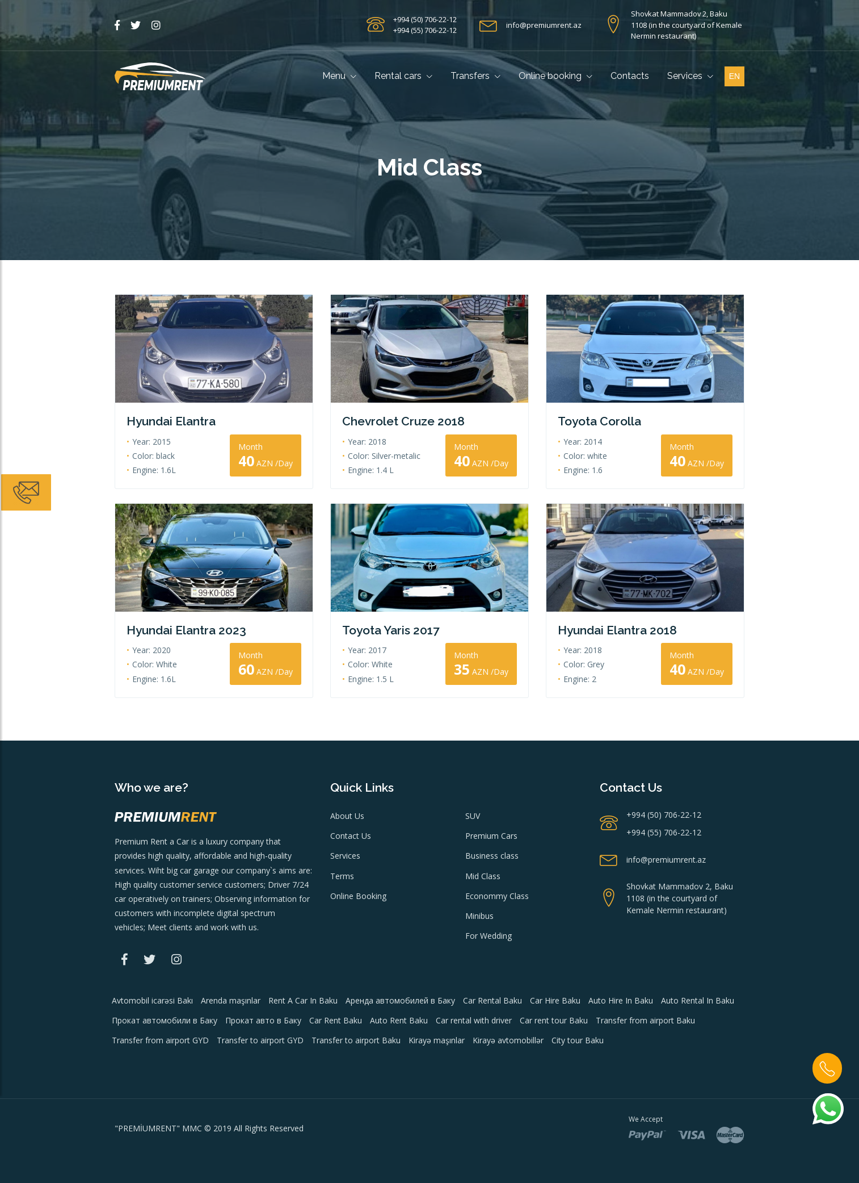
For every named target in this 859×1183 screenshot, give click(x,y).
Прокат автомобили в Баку (164, 1020)
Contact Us (350, 835)
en (734, 76)
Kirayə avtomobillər (508, 1040)
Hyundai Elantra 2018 (617, 630)
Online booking (555, 75)
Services (690, 75)
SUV (472, 815)
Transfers (475, 75)
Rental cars (403, 75)
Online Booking (358, 896)
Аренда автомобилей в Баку (400, 1000)
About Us (347, 815)
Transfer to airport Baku (356, 1040)
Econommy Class (497, 896)
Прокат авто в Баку (263, 1020)
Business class (492, 855)
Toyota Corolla (599, 421)
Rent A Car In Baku (303, 1000)
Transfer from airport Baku (645, 1020)
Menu (339, 75)
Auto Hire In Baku (620, 1000)
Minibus (479, 915)
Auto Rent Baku (399, 1020)
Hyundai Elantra (171, 421)
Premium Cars (491, 835)
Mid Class (482, 876)
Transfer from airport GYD (160, 1040)
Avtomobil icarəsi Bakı (152, 1000)
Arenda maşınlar (230, 1000)
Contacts (629, 75)
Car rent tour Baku (554, 1020)
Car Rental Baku (492, 1000)
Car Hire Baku (555, 1000)
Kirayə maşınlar (437, 1040)
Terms (342, 876)
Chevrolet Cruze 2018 (403, 421)
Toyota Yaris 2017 (391, 630)
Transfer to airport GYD (260, 1040)
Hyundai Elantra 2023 (186, 630)
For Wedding (488, 935)
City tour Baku (577, 1040)
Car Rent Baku (335, 1020)
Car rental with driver (474, 1020)
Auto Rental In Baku (697, 1000)
